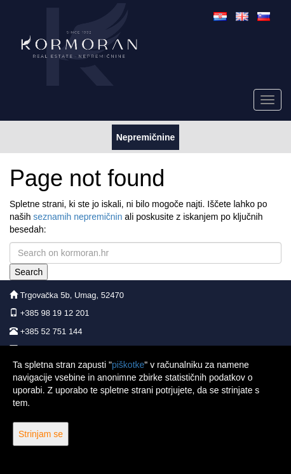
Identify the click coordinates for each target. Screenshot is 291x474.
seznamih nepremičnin (77, 217)
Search (29, 272)
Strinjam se (40, 434)
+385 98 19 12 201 (55, 313)
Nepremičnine (145, 136)
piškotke (128, 365)
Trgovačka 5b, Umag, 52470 (72, 295)
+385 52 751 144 (51, 331)
